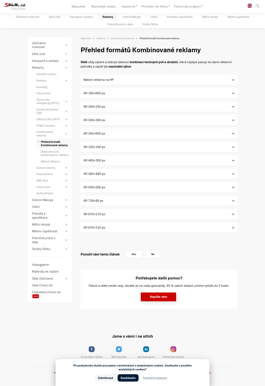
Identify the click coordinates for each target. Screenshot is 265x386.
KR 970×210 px (94, 214)
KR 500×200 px (94, 187)
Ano (134, 254)
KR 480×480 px (94, 174)
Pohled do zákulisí (175, 352)
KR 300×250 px (94, 106)
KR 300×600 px (94, 133)
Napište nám (158, 297)
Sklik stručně (121, 352)
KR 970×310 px (94, 227)
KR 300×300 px (94, 120)
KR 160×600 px (94, 93)
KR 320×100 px (94, 147)
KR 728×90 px (93, 200)
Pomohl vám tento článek (100, 254)
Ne (153, 254)
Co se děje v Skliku (93, 352)
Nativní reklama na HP (99, 80)
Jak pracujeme (148, 352)
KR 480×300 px (94, 160)
